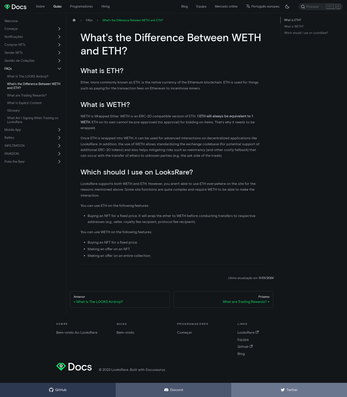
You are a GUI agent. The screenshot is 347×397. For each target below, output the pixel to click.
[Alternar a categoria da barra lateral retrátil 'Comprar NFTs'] (59, 44)
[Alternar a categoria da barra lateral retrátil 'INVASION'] (59, 153)
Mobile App (12, 130)
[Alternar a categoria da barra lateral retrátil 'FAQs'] (59, 68)
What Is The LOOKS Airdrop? (27, 76)
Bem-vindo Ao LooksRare (76, 332)
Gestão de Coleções (19, 61)
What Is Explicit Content (24, 103)
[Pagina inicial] (74, 20)
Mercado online (226, 6)
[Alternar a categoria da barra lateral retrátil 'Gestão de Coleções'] (59, 60)
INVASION (11, 154)
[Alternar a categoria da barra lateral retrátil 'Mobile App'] (59, 129)
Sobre (40, 6)
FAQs (8, 69)
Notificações (13, 37)
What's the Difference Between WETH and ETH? (33, 86)
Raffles (9, 138)
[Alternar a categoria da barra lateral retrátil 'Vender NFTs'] (59, 52)
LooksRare (247, 332)
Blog (184, 6)
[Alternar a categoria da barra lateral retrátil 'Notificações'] (59, 36)
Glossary (13, 110)
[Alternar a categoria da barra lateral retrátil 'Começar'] (59, 28)
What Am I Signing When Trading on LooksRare (32, 120)
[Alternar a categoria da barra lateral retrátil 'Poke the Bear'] (59, 161)
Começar (11, 29)
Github (245, 347)
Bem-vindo (125, 332)
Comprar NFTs (14, 45)
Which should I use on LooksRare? (306, 33)
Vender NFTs (13, 53)
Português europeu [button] (262, 6)
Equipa (201, 6)
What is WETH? (294, 26)
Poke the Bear (14, 162)
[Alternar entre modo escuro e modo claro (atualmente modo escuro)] (287, 6)
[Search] (321, 6)
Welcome (11, 21)
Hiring (105, 6)
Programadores (81, 6)
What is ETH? (292, 20)
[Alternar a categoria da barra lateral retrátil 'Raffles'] (59, 137)
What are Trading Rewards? (27, 95)
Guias (57, 6)
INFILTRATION (14, 146)
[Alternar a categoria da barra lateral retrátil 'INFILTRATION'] (59, 145)
